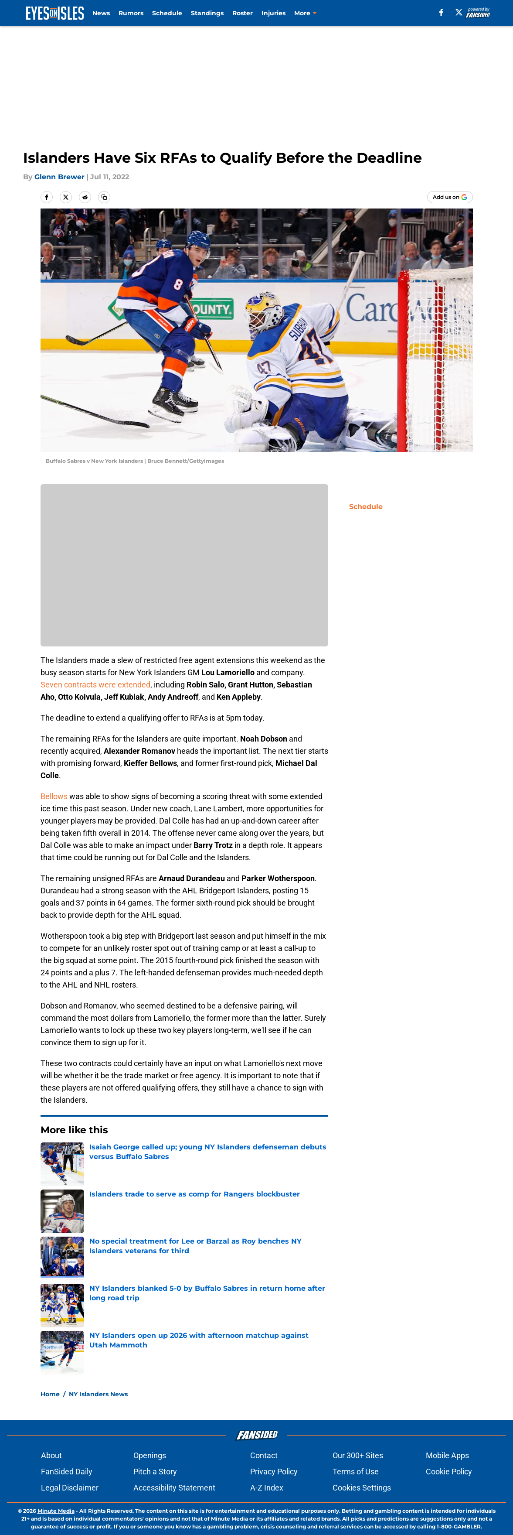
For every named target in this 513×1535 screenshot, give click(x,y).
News (101, 13)
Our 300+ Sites (358, 1455)
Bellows (54, 796)
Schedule (167, 13)
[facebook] (441, 12)
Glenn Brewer (59, 177)
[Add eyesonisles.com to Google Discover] (450, 197)
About (51, 1455)
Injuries (273, 13)
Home (50, 1394)
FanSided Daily (66, 1471)
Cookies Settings (362, 1487)
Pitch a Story (155, 1471)
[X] (458, 12)
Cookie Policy (449, 1471)
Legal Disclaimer (70, 1487)
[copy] (104, 197)
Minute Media (56, 1511)
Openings (149, 1455)
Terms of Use (356, 1471)
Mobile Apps (447, 1455)
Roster (242, 13)
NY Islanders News (98, 1394)
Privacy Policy (274, 1471)
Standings (207, 13)
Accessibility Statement (174, 1487)
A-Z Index (266, 1487)
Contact (264, 1455)
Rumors (131, 13)
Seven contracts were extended (95, 684)
